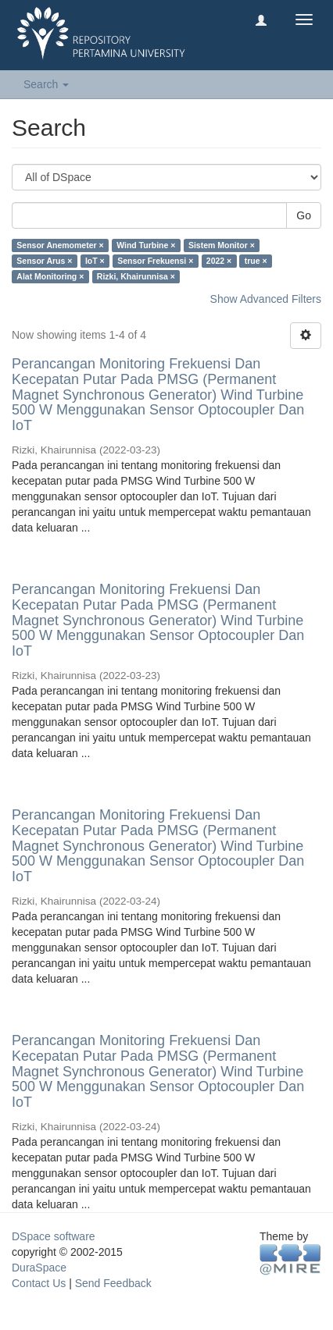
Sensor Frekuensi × (155, 260)
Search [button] (46, 84)
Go (303, 215)
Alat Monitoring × (50, 276)
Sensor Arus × (44, 260)
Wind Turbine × (145, 245)
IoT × (95, 260)
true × (256, 260)
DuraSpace (39, 1267)
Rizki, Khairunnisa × (136, 276)
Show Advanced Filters (265, 299)
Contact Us (39, 1283)
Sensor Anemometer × (59, 245)
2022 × (218, 260)
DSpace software (53, 1236)
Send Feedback (113, 1283)
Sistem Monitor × (221, 245)
